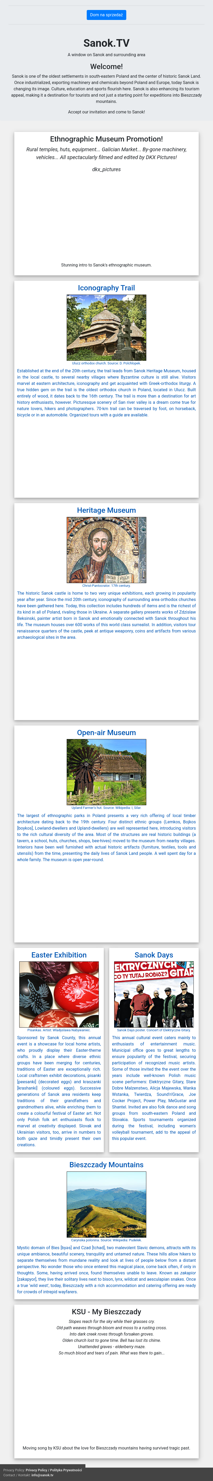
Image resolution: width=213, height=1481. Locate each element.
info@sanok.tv (42, 1475)
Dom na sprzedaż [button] (106, 14)
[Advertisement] (61, 456)
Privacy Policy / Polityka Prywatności (54, 1470)
